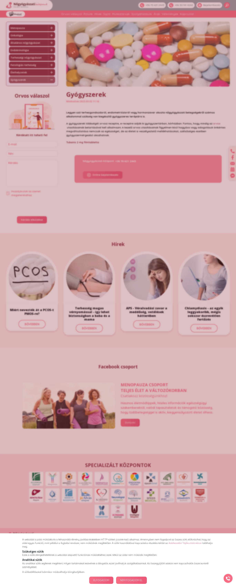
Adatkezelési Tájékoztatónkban (185, 543)
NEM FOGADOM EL (131, 580)
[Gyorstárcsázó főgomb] (228, 578)
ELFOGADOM (101, 580)
